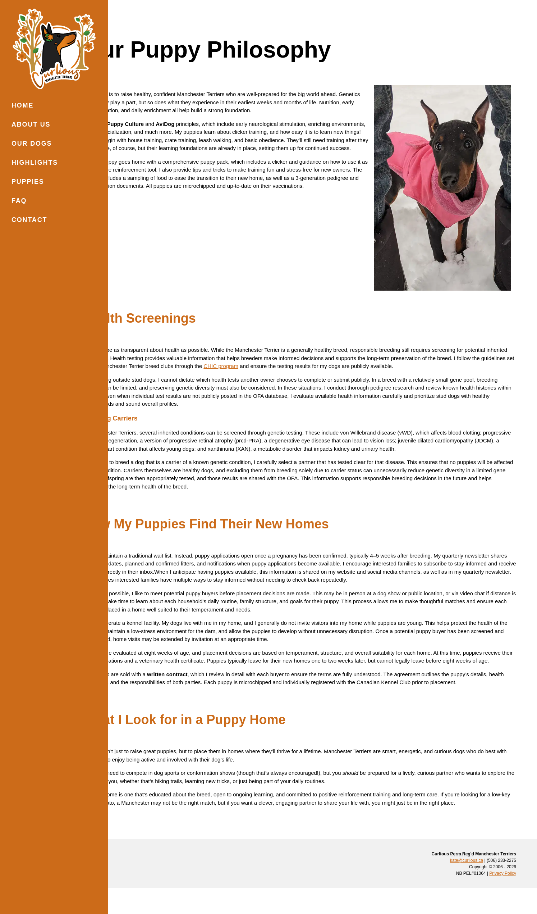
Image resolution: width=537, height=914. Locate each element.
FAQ (19, 200)
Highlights (35, 162)
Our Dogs (32, 143)
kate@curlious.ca (466, 886)
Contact (29, 219)
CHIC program (353, 344)
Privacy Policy (502, 899)
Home (22, 105)
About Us (31, 124)
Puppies (28, 181)
